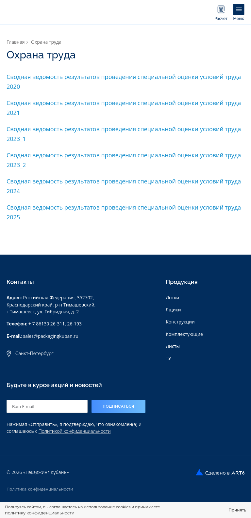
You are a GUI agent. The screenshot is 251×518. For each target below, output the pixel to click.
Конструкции (180, 322)
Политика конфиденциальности (40, 489)
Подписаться (118, 406)
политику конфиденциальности (40, 512)
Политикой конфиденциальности (75, 430)
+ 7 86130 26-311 (46, 324)
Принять (237, 510)
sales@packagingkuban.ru (50, 336)
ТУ (168, 358)
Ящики (173, 309)
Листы (173, 346)
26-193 (74, 324)
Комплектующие (184, 334)
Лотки (172, 297)
